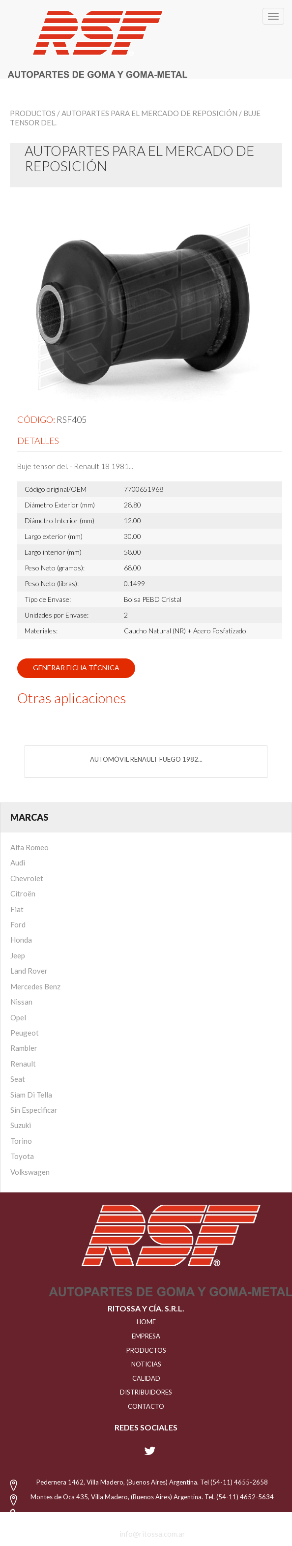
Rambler (23, 1047)
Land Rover (29, 970)
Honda (21, 939)
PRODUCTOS (146, 1350)
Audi (17, 862)
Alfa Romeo (29, 847)
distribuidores (146, 1392)
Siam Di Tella (31, 1094)
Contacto (146, 1406)
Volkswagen (30, 1171)
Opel (18, 1017)
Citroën (22, 893)
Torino (21, 1140)
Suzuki (20, 1125)
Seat (17, 1078)
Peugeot (24, 1032)
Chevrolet (26, 878)
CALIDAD (146, 1378)
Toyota (22, 1156)
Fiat (17, 909)
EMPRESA (146, 1336)
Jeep (17, 955)
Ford (18, 924)
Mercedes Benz (35, 986)
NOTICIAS (146, 1364)
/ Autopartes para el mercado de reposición (147, 113)
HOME (146, 1322)
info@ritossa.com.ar (152, 1533)
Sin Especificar (34, 1109)
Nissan (21, 1001)
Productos (33, 113)
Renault (23, 1063)
